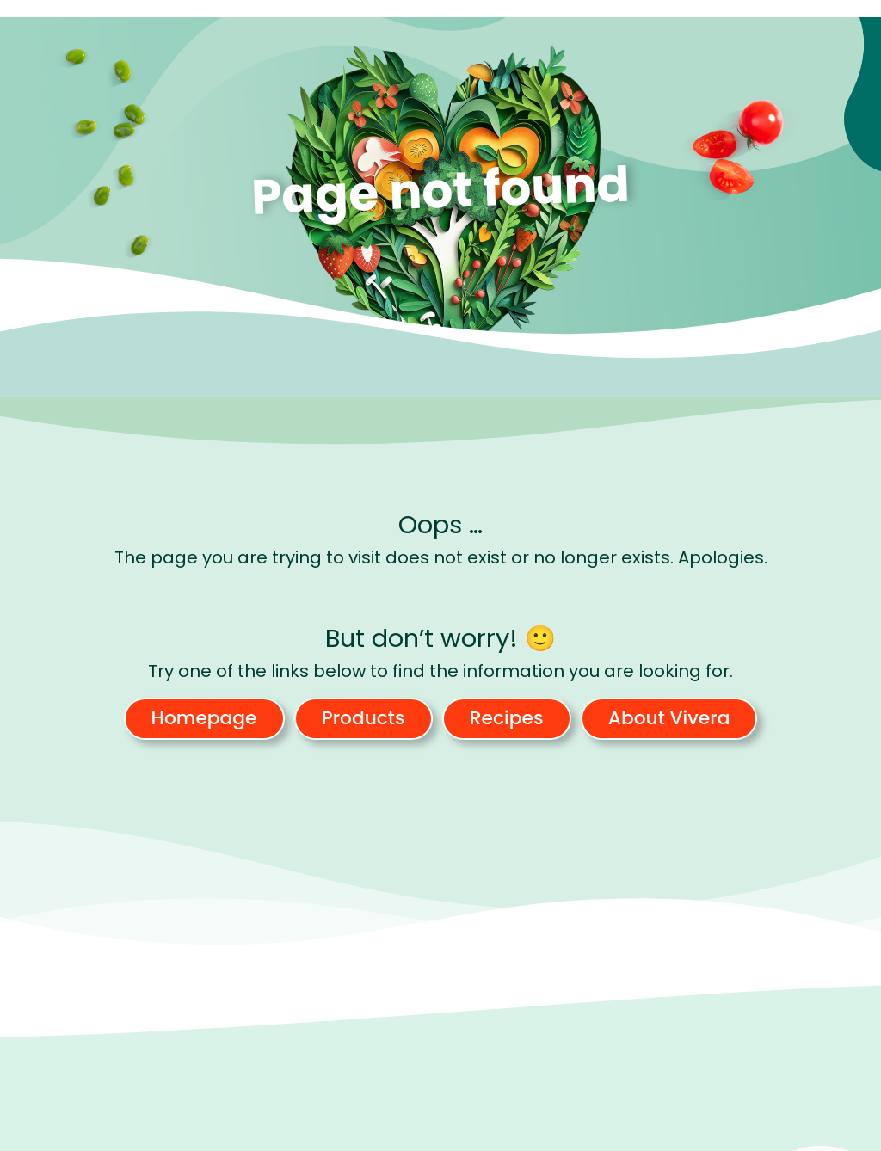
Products (363, 718)
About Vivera (669, 718)
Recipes (507, 718)
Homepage (204, 718)
